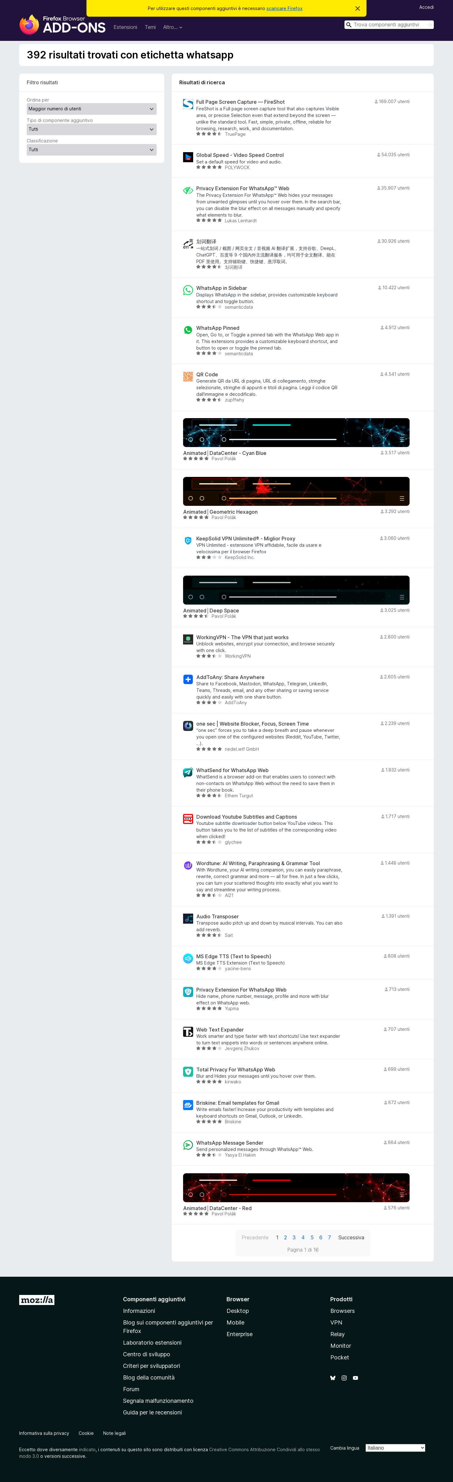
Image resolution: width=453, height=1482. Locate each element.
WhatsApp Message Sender (229, 1143)
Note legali (114, 1433)
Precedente (255, 1237)
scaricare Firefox (284, 8)
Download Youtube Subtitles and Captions (246, 817)
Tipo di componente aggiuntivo (60, 120)
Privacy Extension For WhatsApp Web (241, 990)
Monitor (340, 1345)
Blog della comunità (149, 1377)
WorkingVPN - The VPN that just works (242, 637)
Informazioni (139, 1311)
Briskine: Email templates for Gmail (237, 1103)
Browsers (342, 1311)
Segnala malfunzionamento (158, 1400)
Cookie (86, 1433)
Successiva (351, 1237)
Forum (131, 1389)
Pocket (339, 1357)
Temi (150, 27)
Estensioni (125, 27)
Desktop (237, 1311)
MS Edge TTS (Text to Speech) (233, 956)
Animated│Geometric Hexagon (220, 512)
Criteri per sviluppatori (151, 1366)
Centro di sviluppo (146, 1354)
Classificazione (42, 140)
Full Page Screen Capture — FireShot (240, 102)
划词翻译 (206, 242)
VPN (336, 1322)
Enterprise (239, 1334)
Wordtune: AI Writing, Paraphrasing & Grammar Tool (258, 863)
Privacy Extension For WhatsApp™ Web (242, 188)
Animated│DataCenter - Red (217, 1208)
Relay (337, 1334)
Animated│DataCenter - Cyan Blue (224, 453)
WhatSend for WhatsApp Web (232, 770)
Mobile (235, 1322)
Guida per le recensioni (152, 1412)
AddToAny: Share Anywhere (230, 677)
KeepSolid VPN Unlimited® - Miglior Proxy (245, 539)
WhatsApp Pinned (217, 328)
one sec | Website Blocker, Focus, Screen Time (252, 724)
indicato (87, 1449)
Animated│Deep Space (211, 611)
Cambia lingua (344, 1448)
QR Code (207, 375)
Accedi (426, 7)
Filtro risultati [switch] (42, 82)
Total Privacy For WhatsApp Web (235, 1070)
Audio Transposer (217, 917)
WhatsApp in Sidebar (221, 288)
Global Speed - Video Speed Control (240, 155)
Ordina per (38, 99)
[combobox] (389, 24)
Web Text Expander (220, 1030)
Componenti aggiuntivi (154, 1299)
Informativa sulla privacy (44, 1433)
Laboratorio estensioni (152, 1342)
